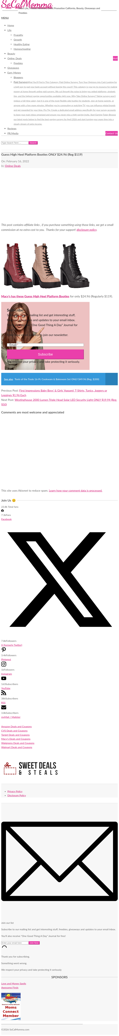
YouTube (5, 688)
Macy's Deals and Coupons (15, 738)
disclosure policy (87, 229)
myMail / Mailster (10, 716)
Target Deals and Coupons (15, 734)
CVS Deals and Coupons (14, 730)
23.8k (4, 506)
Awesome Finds (9, 987)
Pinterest (6, 659)
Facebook (6, 519)
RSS (3, 702)
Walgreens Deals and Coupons (17, 743)
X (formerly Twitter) (11, 644)
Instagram (6, 673)
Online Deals (13, 166)
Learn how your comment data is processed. (75, 490)
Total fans (13, 506)
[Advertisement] (59, 195)
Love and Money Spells (13, 983)
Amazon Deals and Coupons (16, 726)
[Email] (45, 345)
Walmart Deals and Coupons (16, 747)
